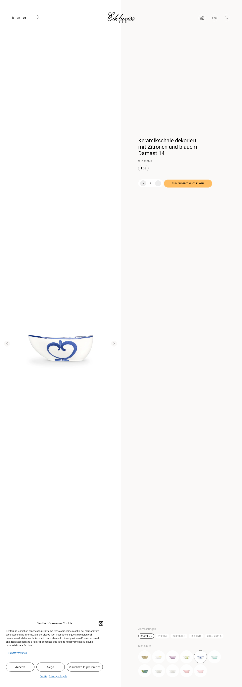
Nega (50, 667)
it (13, 17)
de (24, 17)
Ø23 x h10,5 (178, 636)
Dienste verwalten (17, 653)
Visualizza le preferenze (85, 667)
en (18, 17)
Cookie (43, 676)
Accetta (20, 667)
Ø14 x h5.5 (146, 636)
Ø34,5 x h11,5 (214, 636)
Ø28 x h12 (196, 636)
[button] (101, 623)
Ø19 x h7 (162, 636)
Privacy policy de (58, 676)
